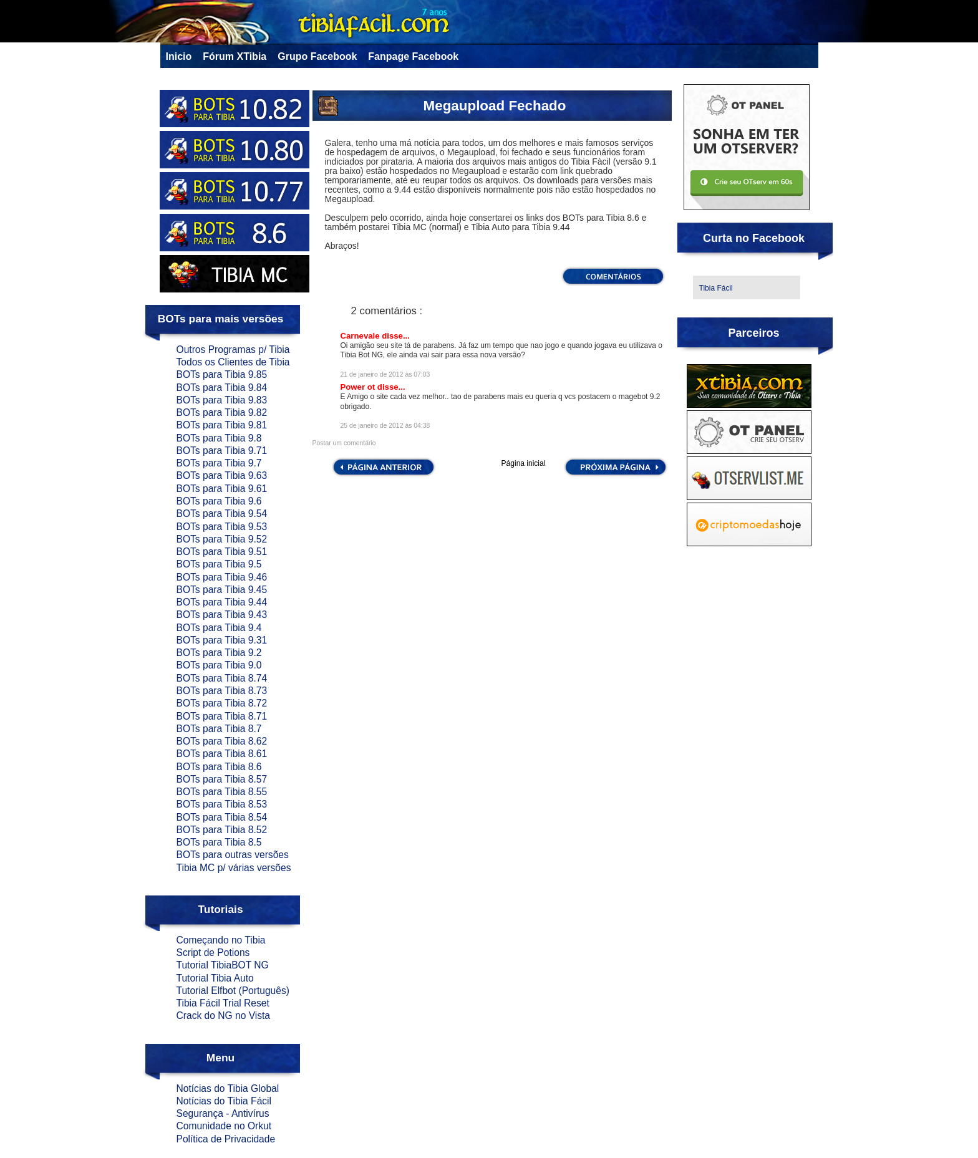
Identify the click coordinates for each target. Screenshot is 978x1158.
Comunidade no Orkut (224, 1126)
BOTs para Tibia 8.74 (222, 678)
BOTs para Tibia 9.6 (219, 501)
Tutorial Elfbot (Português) (233, 990)
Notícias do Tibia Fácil (224, 1101)
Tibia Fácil (716, 288)
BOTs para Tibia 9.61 (222, 488)
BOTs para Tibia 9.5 (219, 564)
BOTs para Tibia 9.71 (222, 450)
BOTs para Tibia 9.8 (219, 438)
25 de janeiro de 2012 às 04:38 (385, 425)
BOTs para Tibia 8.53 (222, 804)
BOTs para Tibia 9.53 (222, 526)
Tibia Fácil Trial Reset (223, 1003)
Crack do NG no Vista (224, 1015)
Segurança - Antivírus (223, 1113)
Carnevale (361, 335)
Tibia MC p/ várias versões (234, 867)
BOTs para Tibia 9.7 (219, 463)
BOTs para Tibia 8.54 (222, 817)
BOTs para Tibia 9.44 (222, 602)
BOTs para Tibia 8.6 (219, 766)
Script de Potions (213, 952)
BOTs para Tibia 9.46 (222, 577)
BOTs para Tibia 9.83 (222, 400)
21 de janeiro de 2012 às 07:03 (385, 374)
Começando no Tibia (221, 940)
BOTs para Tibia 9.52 (222, 539)
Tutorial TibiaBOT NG (223, 965)
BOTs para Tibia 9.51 (222, 551)
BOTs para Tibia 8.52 (222, 829)
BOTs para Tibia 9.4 (219, 627)
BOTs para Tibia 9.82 (222, 412)
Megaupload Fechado (495, 105)
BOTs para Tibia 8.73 (222, 690)
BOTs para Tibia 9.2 (219, 652)
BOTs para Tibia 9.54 (222, 513)
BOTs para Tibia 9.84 (222, 387)
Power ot (359, 387)
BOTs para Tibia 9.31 (222, 640)
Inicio (179, 56)
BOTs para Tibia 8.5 (219, 842)
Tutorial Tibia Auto (215, 978)
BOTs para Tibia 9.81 (222, 425)
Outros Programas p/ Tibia (233, 349)
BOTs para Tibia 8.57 (222, 779)
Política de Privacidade (226, 1139)
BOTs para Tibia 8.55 (222, 791)
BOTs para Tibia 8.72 (222, 703)
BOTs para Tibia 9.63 (222, 475)
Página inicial (523, 463)
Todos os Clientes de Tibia (233, 362)
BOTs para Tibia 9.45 (222, 589)
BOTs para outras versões (233, 854)
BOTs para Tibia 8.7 (219, 728)
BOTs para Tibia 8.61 (222, 753)
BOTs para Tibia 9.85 (222, 374)
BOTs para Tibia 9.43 (222, 614)
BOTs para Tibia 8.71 (222, 716)
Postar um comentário (344, 443)
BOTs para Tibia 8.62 (222, 741)
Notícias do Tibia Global (228, 1088)
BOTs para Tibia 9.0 (219, 665)
